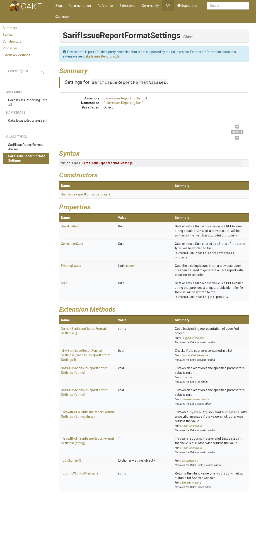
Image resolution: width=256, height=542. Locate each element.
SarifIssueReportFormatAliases (25, 147)
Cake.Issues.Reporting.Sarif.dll (28, 102)
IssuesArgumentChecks (195, 399)
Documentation (80, 5)
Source (63, 17)
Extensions (127, 5)
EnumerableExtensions (195, 355)
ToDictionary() (71, 460)
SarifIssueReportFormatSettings (26, 158)
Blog (59, 5)
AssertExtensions (192, 425)
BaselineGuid (70, 226)
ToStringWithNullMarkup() (79, 473)
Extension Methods (16, 55)
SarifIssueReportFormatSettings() (85, 194)
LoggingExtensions (193, 338)
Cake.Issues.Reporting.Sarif (28, 120)
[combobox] (228, 6)
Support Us (187, 5)
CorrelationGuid (72, 244)
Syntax (8, 34)
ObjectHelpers (190, 460)
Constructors (12, 41)
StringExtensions (191, 482)
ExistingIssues (71, 265)
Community (150, 5)
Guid (200, 231)
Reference (105, 5)
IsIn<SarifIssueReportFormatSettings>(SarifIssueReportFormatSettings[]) (86, 355)
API (168, 5)
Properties (10, 48)
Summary (10, 28)
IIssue (129, 265)
